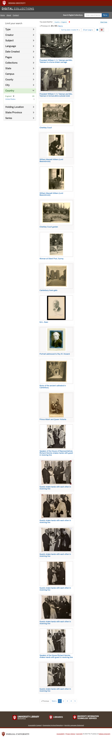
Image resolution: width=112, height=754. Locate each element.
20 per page (88, 30)
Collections (11, 62)
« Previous (45, 701)
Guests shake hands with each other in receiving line (55, 488)
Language (10, 46)
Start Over (103, 22)
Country (9, 90)
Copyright (79, 734)
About (9, 15)
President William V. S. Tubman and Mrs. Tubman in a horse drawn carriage (56, 61)
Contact (16, 15)
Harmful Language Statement (74, 725)
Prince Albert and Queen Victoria (53, 419)
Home (2, 15)
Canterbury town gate (48, 290)
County (9, 79)
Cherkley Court (46, 128)
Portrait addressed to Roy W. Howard (55, 354)
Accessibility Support (35, 725)
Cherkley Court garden (49, 227)
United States (10, 99)
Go (105, 15)
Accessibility (61, 734)
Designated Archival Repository (53, 725)
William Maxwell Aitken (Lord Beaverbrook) (51, 160)
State (8, 68)
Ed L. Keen (44, 322)
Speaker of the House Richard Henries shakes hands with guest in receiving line (56, 656)
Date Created (12, 51)
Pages (8, 57)
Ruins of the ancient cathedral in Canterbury (53, 387)
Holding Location (14, 107)
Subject (9, 40)
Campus (9, 74)
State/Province (13, 112)
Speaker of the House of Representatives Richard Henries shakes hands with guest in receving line (56, 453)
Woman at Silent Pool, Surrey (51, 259)
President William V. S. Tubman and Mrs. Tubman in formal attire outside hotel (56, 95)
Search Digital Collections (73, 15)
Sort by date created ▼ (70, 30)
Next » (60, 26)
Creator (9, 35)
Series (8, 118)
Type (7, 29)
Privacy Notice (70, 734)
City (7, 85)
